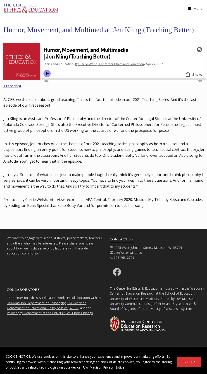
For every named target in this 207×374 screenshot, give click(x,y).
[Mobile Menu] (195, 8)
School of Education (179, 293)
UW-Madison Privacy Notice (103, 367)
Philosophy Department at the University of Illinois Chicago (50, 313)
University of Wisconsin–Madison (134, 298)
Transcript (12, 85)
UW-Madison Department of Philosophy (36, 303)
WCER (73, 308)
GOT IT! (189, 362)
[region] (103, 360)
